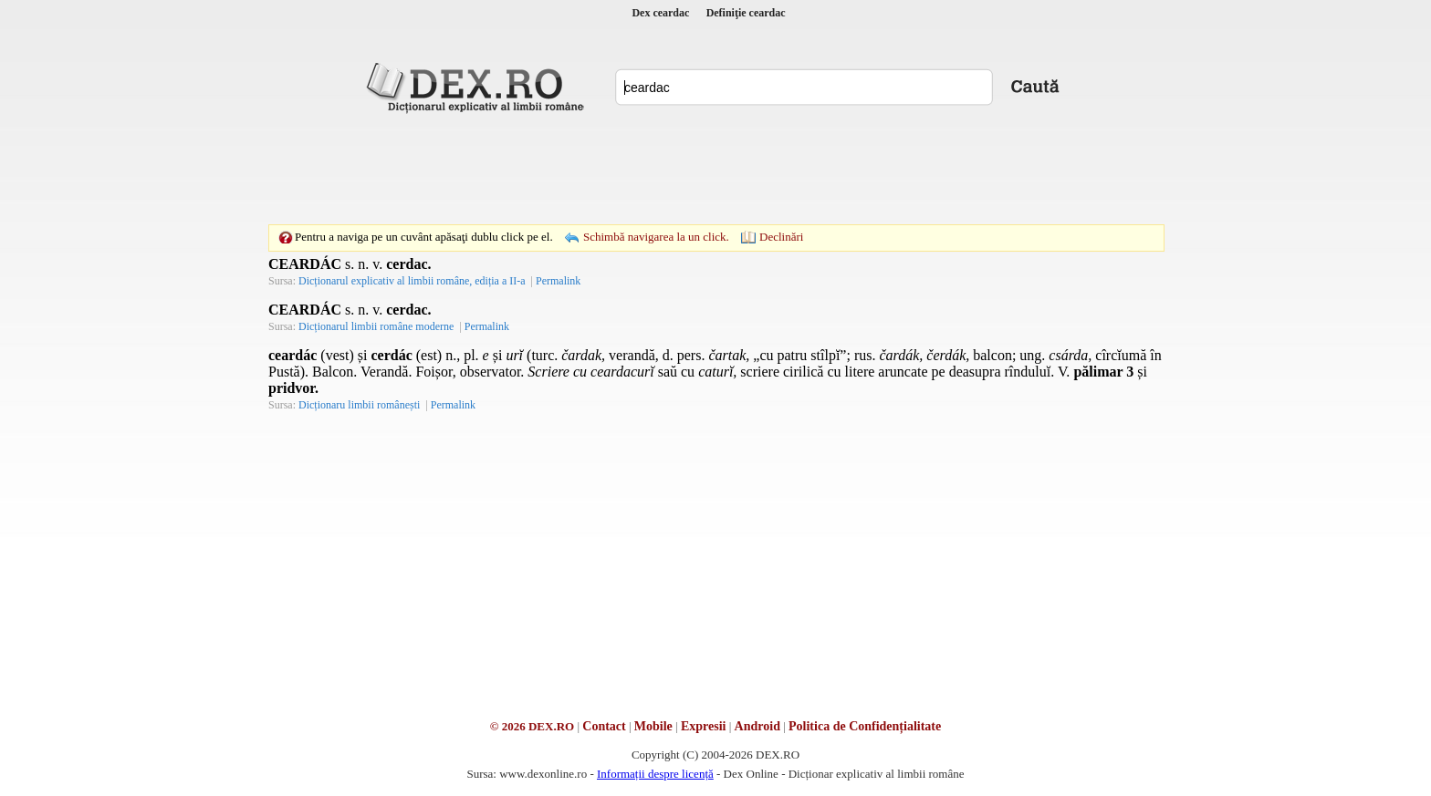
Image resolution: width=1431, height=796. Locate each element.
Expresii (703, 726)
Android (757, 726)
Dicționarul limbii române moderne (376, 326)
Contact (603, 726)
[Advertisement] (715, 169)
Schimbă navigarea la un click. (656, 236)
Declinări (781, 236)
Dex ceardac (660, 12)
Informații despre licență (655, 773)
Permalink (558, 280)
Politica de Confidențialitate (865, 726)
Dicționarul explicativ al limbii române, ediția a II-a (412, 280)
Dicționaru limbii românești (359, 404)
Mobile (653, 726)
